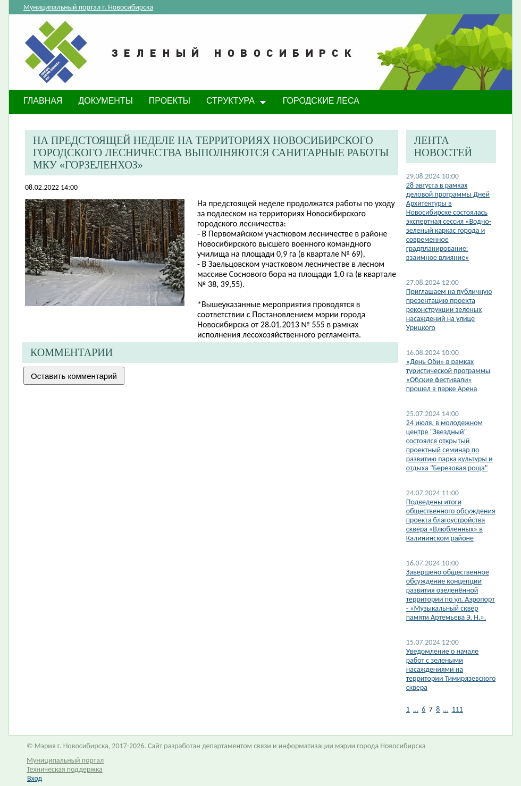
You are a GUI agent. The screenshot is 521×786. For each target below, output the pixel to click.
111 (457, 709)
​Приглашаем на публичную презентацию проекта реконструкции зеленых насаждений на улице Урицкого (449, 309)
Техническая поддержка (65, 769)
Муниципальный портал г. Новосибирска (88, 7)
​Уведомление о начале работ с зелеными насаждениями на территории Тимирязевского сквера (451, 669)
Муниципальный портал (65, 760)
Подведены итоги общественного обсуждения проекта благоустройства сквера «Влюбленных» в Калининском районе (450, 520)
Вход (34, 778)
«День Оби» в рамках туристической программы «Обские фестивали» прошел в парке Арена (448, 375)
